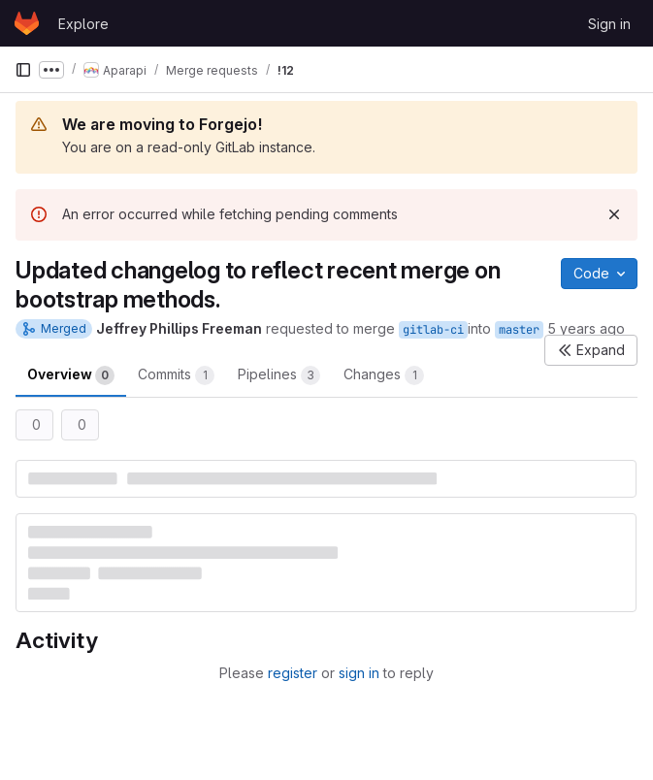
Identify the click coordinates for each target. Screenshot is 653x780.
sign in (359, 673)
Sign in (609, 24)
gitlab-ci (433, 330)
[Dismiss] (614, 214)
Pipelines (279, 375)
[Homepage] (27, 23)
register (292, 673)
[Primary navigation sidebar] (23, 69)
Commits (176, 375)
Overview (70, 375)
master (519, 330)
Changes (383, 375)
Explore (83, 24)
